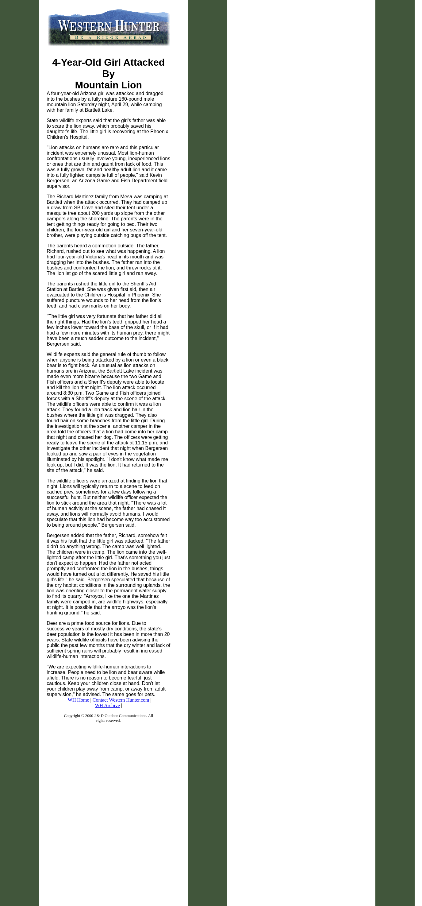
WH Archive (107, 705)
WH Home (78, 700)
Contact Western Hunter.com (121, 700)
